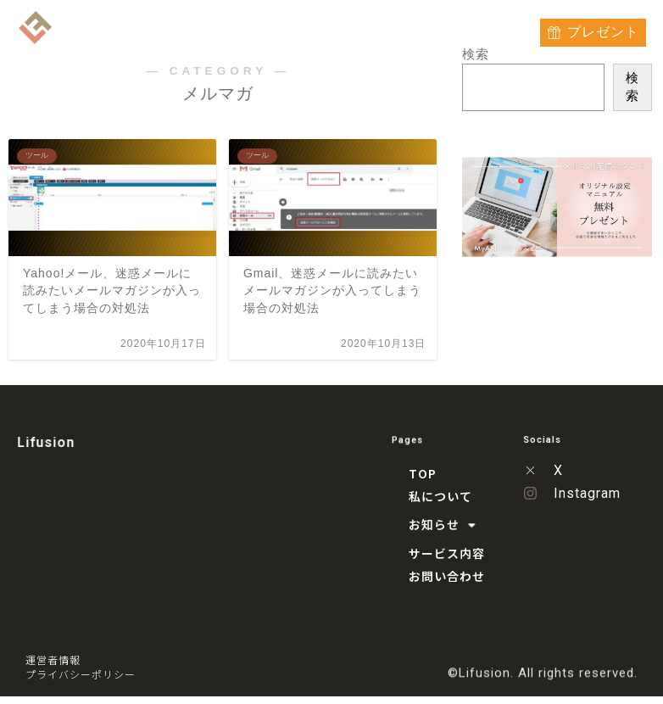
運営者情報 (53, 661)
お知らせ (290, 29)
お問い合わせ (474, 29)
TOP (146, 29)
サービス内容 (382, 29)
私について (203, 29)
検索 (632, 86)
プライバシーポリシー (80, 675)
